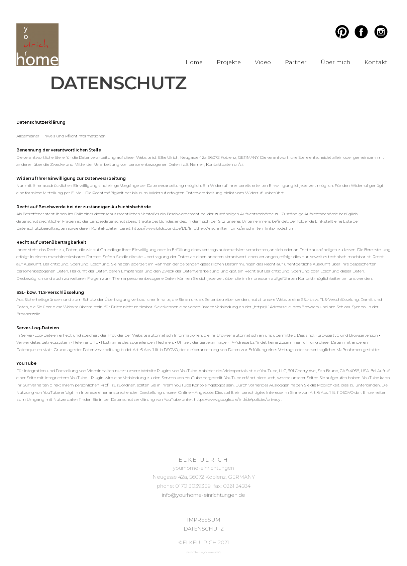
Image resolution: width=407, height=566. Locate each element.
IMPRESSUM (203, 520)
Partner (296, 62)
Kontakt (376, 62)
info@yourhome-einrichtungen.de (203, 495)
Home (194, 62)
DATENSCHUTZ (204, 529)
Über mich (335, 62)
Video (263, 62)
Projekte (229, 62)
